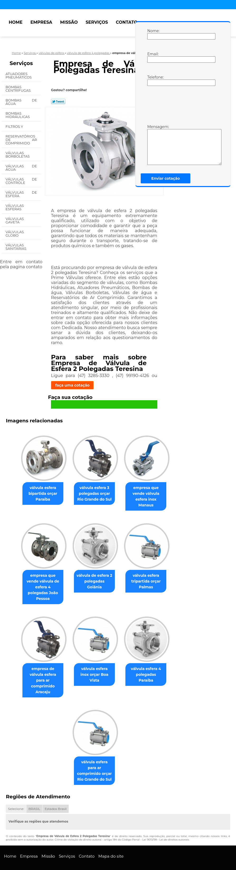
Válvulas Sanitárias (16, 247)
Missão (69, 22)
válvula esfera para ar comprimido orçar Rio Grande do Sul (94, 755)
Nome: (152, 34)
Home (15, 22)
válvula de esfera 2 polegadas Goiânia (94, 573)
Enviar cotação (165, 178)
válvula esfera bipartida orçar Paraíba (40, 494)
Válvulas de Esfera (21, 194)
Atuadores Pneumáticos (19, 75)
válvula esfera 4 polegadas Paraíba (148, 661)
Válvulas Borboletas (18, 154)
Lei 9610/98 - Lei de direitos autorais (165, 824)
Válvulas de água (21, 168)
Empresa (41, 22)
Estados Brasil (56, 793)
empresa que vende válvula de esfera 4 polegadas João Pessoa (40, 579)
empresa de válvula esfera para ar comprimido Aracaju (40, 667)
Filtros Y (15, 126)
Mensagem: (152, 144)
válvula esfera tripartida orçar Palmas (148, 576)
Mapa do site (111, 840)
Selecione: (16, 793)
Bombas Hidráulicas (18, 115)
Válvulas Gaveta (15, 220)
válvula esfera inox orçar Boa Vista (94, 661)
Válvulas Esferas (15, 207)
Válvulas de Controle (21, 181)
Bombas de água (21, 102)
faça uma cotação (72, 385)
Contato (127, 22)
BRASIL (34, 793)
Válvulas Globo (15, 233)
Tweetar (58, 101)
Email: (152, 57)
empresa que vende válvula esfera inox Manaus (148, 494)
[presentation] (181, 104)
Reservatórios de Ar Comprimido (21, 139)
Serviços (97, 22)
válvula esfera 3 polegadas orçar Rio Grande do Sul (94, 494)
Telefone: (152, 80)
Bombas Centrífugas (19, 88)
